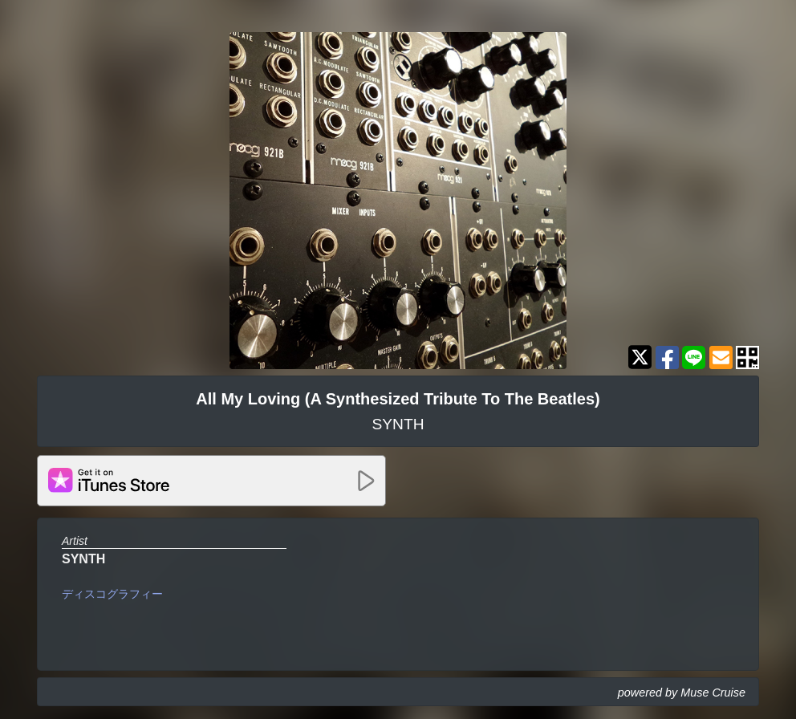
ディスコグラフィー (112, 593)
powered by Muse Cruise (681, 692)
